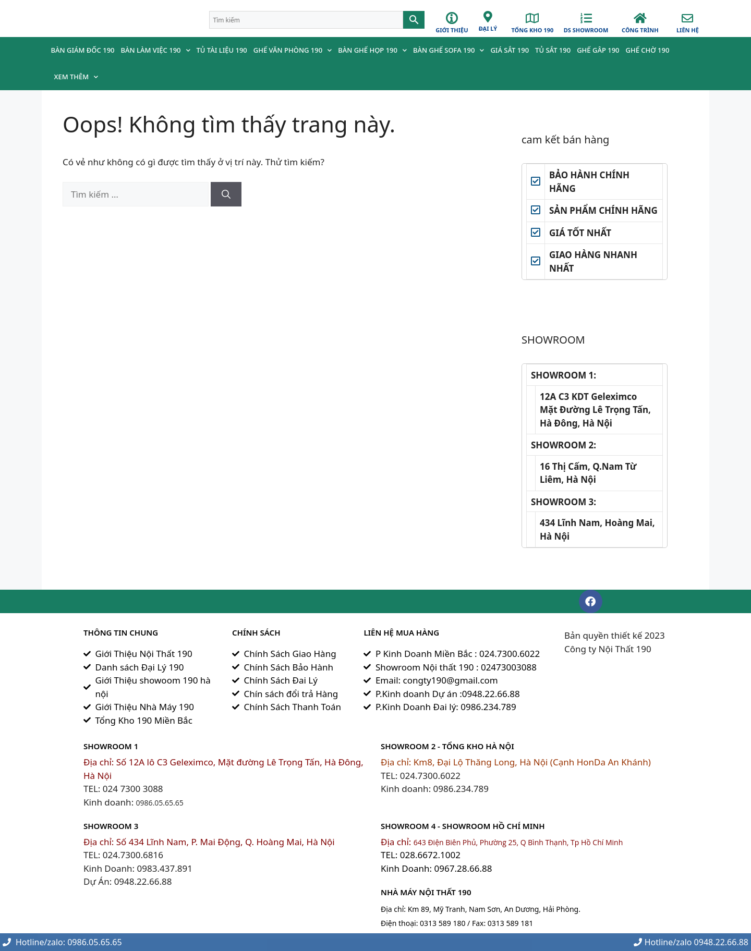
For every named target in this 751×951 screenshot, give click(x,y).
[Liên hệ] (687, 18)
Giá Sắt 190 (509, 50)
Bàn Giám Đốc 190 (83, 50)
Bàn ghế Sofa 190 (448, 50)
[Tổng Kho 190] (532, 18)
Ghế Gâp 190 (598, 50)
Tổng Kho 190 (532, 30)
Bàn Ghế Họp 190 (372, 50)
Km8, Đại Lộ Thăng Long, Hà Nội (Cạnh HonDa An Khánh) (532, 762)
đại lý (488, 28)
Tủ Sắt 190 (553, 50)
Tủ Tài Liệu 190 (222, 50)
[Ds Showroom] (586, 18)
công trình (640, 30)
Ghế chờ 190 (648, 50)
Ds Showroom (586, 30)
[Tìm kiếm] (226, 194)
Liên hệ (687, 30)
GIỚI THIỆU (451, 30)
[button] (590, 601)
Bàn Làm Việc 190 (155, 50)
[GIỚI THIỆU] (452, 18)
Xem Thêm (76, 76)
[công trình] (640, 18)
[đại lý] (487, 16)
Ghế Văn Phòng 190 (292, 50)
